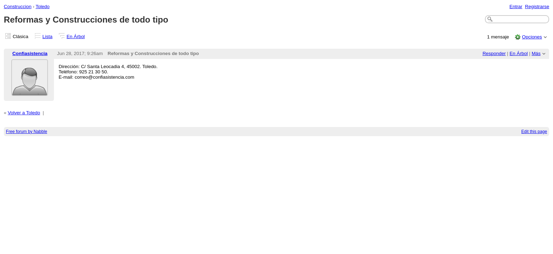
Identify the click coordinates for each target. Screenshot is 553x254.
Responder (494, 53)
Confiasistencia (29, 53)
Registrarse (537, 6)
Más (535, 53)
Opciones (532, 37)
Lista (47, 36)
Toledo (43, 6)
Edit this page (534, 131)
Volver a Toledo (24, 112)
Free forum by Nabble (26, 131)
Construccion (17, 6)
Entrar (515, 6)
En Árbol (76, 36)
